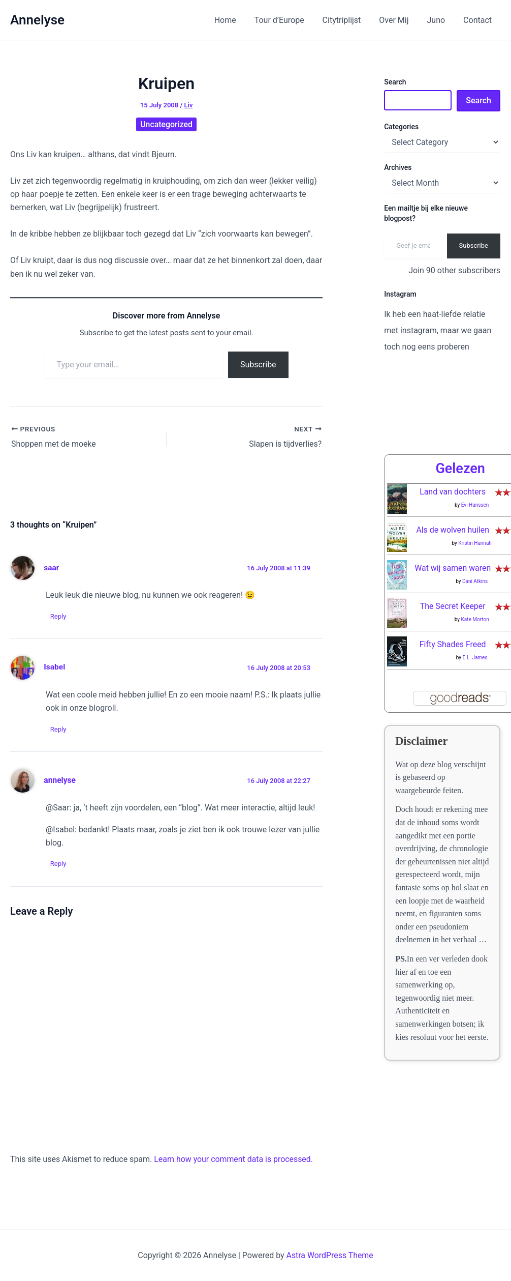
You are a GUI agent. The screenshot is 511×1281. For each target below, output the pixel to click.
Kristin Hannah (475, 543)
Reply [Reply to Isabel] (59, 729)
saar (51, 567)
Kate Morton (475, 619)
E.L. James (475, 657)
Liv (188, 105)
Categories (401, 127)
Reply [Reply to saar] (59, 616)
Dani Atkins (475, 581)
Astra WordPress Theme (329, 1255)
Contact (478, 20)
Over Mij (398, 20)
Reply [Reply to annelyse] (59, 863)
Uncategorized (166, 124)
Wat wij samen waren (452, 568)
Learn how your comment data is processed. (234, 1159)
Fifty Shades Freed (452, 644)
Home (236, 20)
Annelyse (37, 19)
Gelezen (460, 468)
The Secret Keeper (453, 606)
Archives (397, 167)
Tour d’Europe (288, 20)
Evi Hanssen (475, 505)
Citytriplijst (349, 20)
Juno (439, 20)
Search (395, 82)
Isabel (54, 667)
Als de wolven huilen (453, 530)
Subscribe (258, 364)
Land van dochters (453, 492)
